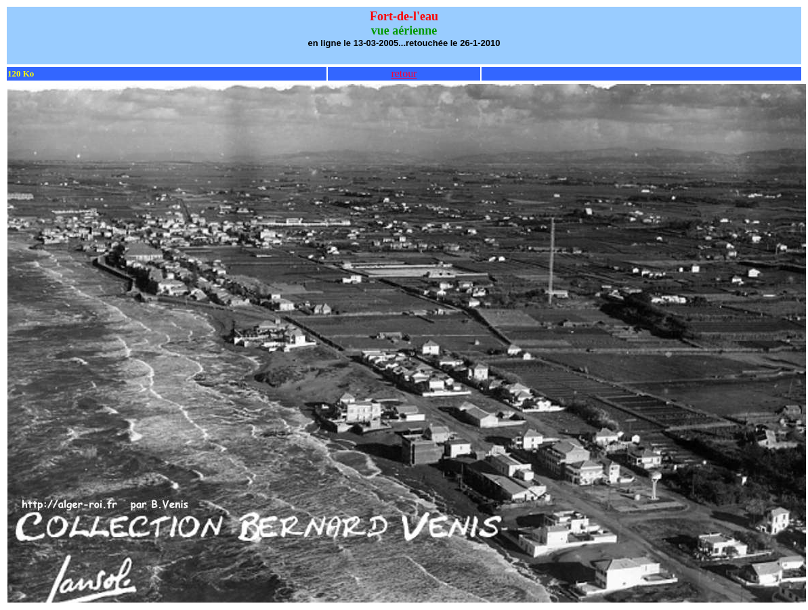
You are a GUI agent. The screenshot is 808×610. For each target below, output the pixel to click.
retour (404, 73)
